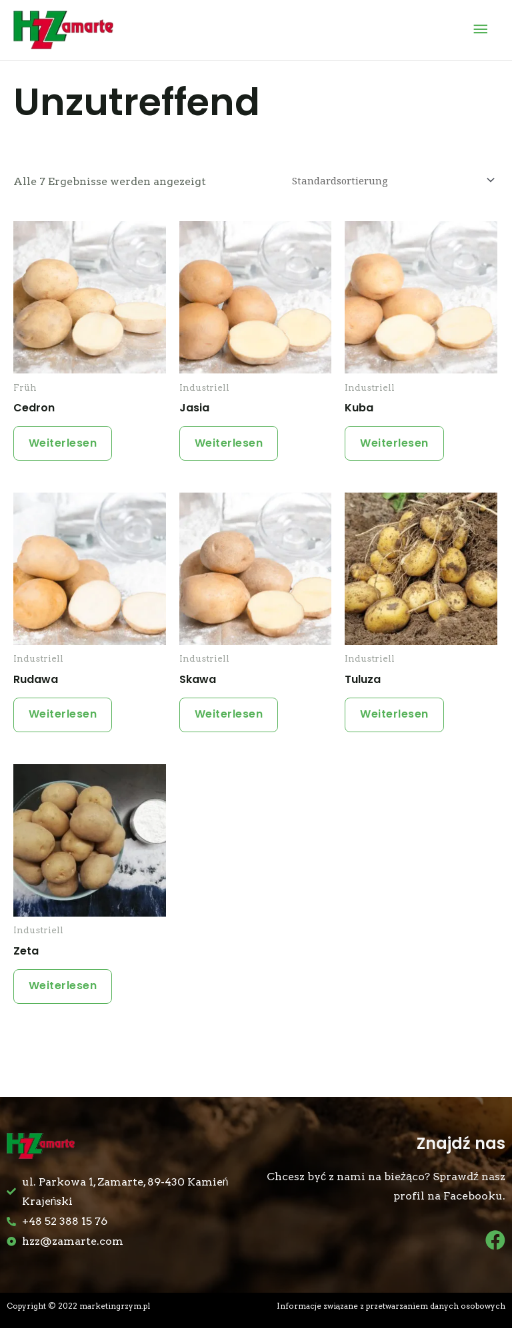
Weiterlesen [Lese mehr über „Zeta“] (64, 990)
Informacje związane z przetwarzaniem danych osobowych (391, 1306)
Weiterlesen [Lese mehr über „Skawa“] (230, 716)
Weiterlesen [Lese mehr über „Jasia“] (230, 443)
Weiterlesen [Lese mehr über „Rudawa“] (64, 716)
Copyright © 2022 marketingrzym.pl (78, 1306)
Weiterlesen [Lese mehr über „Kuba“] (395, 443)
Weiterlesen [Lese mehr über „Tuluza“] (395, 716)
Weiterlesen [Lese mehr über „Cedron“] (64, 443)
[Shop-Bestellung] (391, 180)
